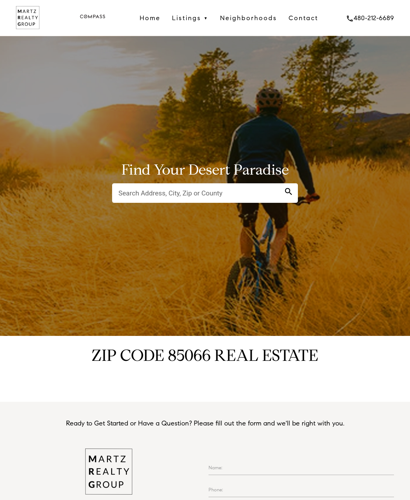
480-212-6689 (370, 18)
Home (150, 18)
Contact (303, 18)
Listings (190, 18)
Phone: (216, 490)
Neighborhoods (248, 18)
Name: (215, 468)
